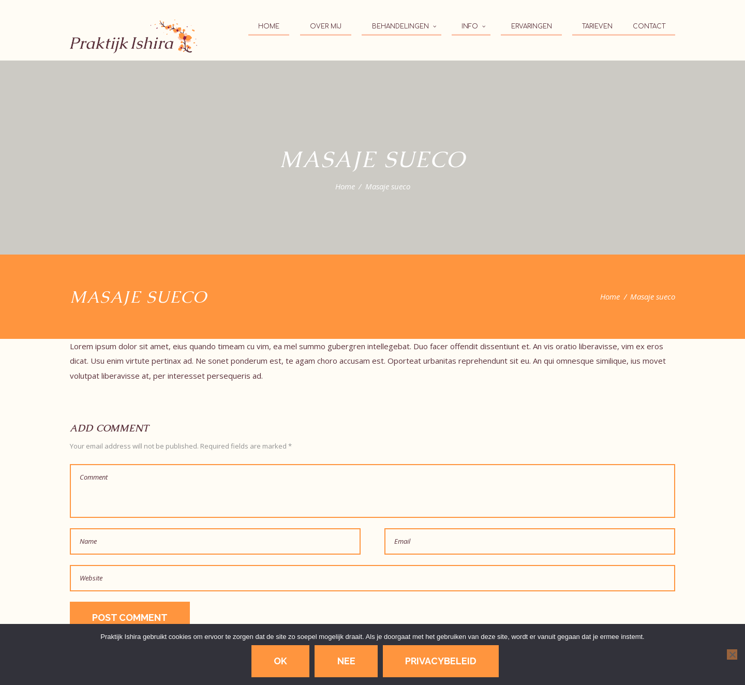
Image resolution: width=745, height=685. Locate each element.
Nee (346, 661)
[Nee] (732, 654)
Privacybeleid (440, 661)
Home (345, 186)
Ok (280, 661)
